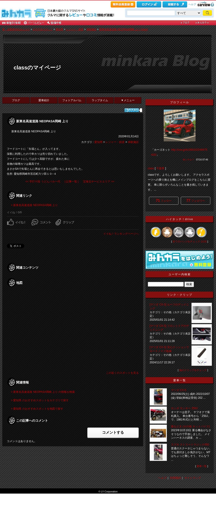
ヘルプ (192, 4)
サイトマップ (192, 478)
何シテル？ (188, 159)
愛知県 (59, 29)
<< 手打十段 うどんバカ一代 (42, 181)
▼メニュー (128, 100)
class (151, 168)
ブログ (16, 100)
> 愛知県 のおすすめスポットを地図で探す (37, 408)
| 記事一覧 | (72, 181)
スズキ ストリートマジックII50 (190, 444)
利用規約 (175, 478)
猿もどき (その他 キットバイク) (190, 426)
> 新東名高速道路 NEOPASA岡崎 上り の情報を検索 (43, 391)
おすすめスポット (43, 29)
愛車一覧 (202, 466)
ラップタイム (100, 100)
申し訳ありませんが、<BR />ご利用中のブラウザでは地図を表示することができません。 (72, 329)
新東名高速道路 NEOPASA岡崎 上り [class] (123, 29)
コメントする (113, 432)
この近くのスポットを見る (122, 372)
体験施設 (91, 29)
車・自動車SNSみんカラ (16, 29)
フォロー (163, 200)
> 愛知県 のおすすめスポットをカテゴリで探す (40, 400)
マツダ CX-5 (178, 390)
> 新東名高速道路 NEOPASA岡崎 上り (34, 205)
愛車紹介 (43, 100)
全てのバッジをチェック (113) (190, 241)
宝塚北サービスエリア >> (98, 181)
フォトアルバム (71, 100)
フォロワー (195, 200)
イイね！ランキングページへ (121, 233)
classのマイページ (37, 67)
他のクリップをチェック (193, 370)
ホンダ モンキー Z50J (184, 408)
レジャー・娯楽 (74, 29)
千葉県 (160, 168)
